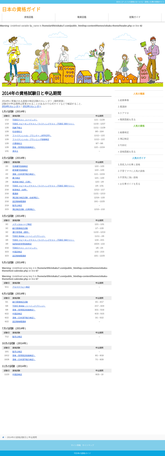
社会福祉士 (17, 131)
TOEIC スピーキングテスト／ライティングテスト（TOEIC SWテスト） (43, 124)
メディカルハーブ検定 (22, 224)
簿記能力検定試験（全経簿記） (25, 197)
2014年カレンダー (11, 106)
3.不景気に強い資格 (128, 177)
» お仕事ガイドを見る (129, 183)
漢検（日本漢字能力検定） (24, 174)
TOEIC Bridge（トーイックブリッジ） (29, 236)
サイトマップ (88, 445)
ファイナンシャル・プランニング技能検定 (30, 139)
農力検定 (16, 178)
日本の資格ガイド (21, 9)
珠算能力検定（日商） (22, 182)
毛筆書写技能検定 (20, 166)
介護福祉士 (17, 143)
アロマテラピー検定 (21, 287)
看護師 (15, 193)
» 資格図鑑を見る (127, 151)
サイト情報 (76, 445)
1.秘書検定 (123, 132)
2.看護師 (122, 106)
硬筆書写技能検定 (20, 170)
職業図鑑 (81, 17)
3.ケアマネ (123, 113)
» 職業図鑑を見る (127, 119)
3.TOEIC (122, 145)
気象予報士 (17, 128)
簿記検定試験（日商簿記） (24, 209)
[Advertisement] (57, 403)
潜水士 (15, 151)
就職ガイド (135, 17)
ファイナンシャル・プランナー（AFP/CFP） (32, 135)
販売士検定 (17, 205)
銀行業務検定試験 (20, 228)
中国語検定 (17, 252)
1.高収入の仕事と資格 (129, 164)
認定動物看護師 (19, 201)
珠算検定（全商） (20, 190)
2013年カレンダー (32, 106)
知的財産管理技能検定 (22, 244)
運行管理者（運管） (21, 232)
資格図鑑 (28, 17)
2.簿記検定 (123, 138)
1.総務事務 (123, 100)
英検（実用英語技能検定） (24, 147)
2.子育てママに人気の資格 (131, 171)
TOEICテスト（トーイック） (25, 120)
